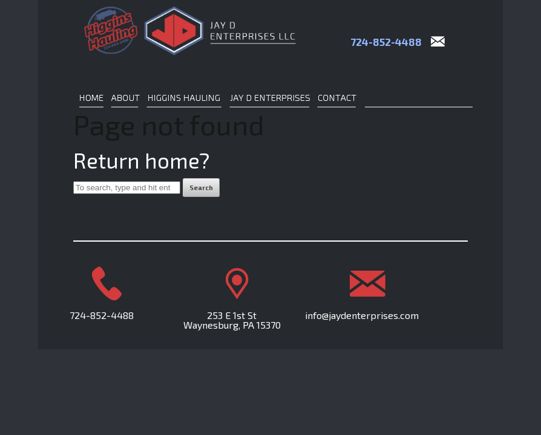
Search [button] (201, 188)
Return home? (141, 160)
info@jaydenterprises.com (362, 315)
